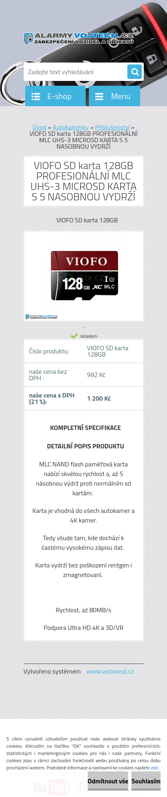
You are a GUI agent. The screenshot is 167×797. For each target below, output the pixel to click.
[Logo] (79, 39)
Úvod (39, 127)
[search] (134, 72)
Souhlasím (146, 781)
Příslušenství (112, 127)
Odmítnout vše (108, 781)
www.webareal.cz (110, 671)
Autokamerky (70, 127)
